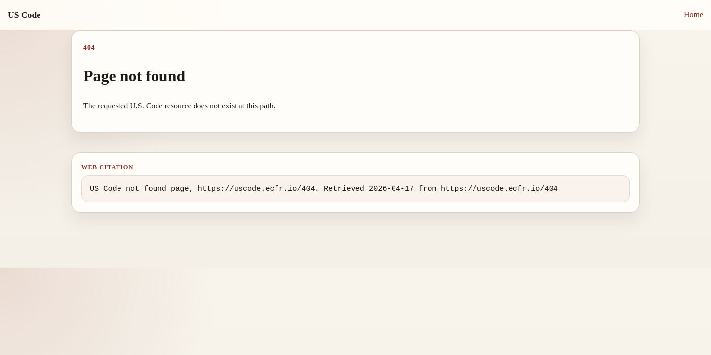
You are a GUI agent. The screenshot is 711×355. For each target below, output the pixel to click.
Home (693, 14)
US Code (24, 15)
